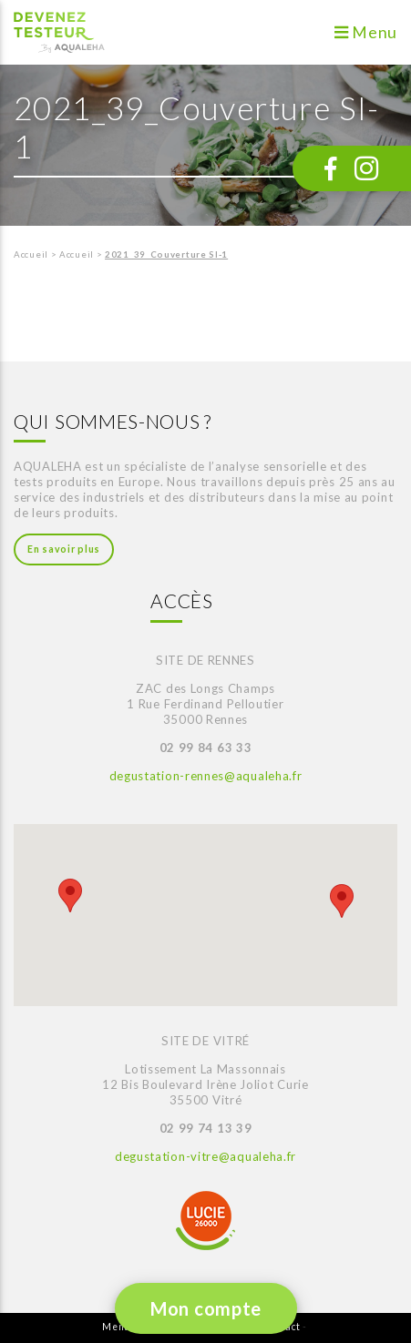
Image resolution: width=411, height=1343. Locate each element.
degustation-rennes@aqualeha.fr (206, 775)
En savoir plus (63, 549)
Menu (365, 32)
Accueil (31, 254)
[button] (70, 895)
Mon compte (206, 1308)
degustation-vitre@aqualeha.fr (205, 1156)
